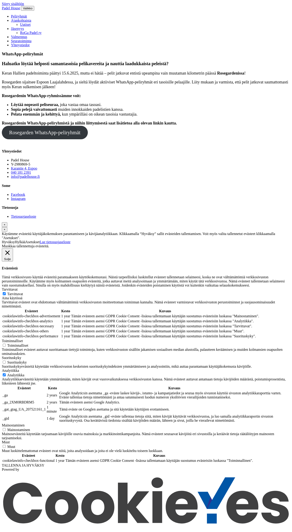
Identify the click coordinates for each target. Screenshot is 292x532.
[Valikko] (27, 8)
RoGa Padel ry (31, 33)
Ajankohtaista (21, 20)
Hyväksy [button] (8, 242)
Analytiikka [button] (10, 370)
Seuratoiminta (21, 41)
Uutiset (25, 24)
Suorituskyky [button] (11, 358)
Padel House (11, 8)
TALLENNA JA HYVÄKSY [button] (23, 465)
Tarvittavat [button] (10, 289)
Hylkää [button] (20, 242)
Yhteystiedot (20, 45)
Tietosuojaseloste (23, 216)
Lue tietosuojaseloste (55, 242)
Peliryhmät (19, 16)
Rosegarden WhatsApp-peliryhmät (45, 132)
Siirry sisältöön (13, 4)
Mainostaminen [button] (13, 425)
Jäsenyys (17, 29)
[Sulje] (4, 224)
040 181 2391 (21, 172)
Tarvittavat (15, 294)
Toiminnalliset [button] (12, 341)
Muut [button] (6, 442)
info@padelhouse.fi (25, 176)
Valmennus (19, 37)
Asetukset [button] (32, 242)
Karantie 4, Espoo (24, 168)
